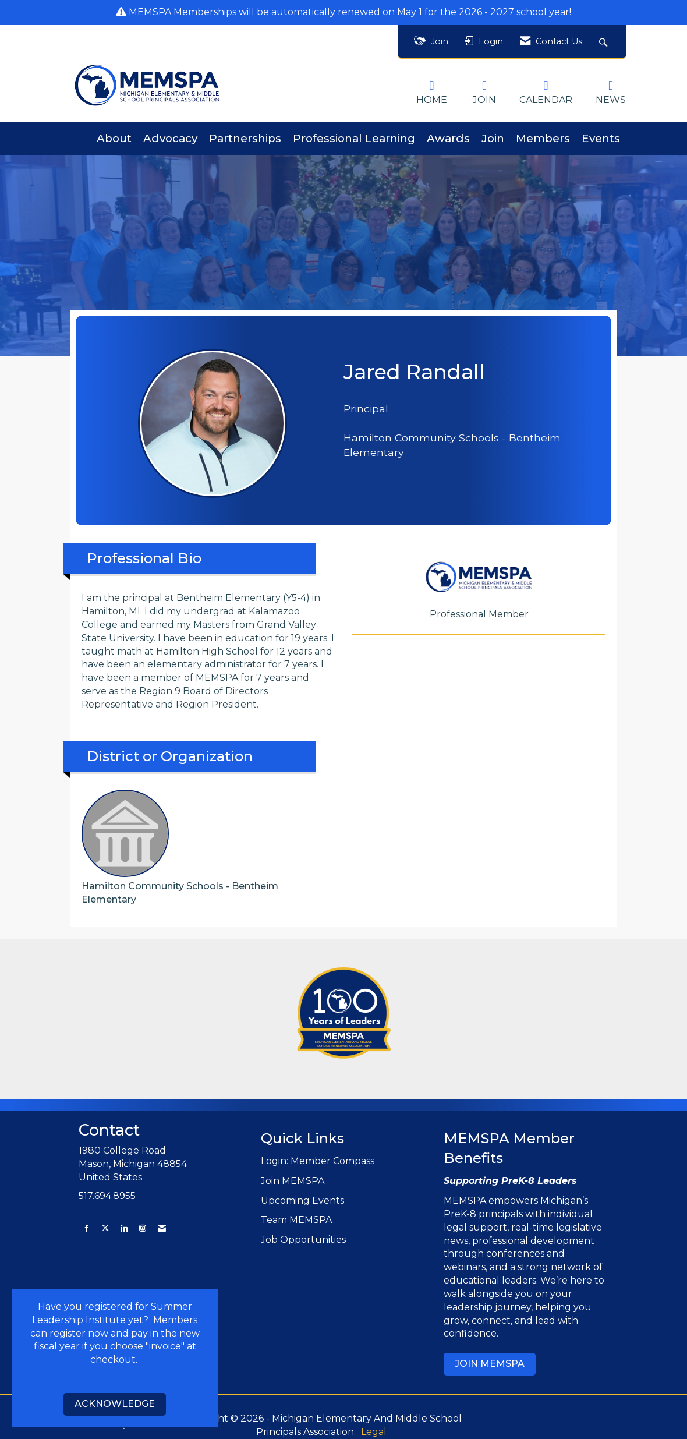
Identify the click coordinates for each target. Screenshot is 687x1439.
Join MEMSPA (292, 1180)
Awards (448, 138)
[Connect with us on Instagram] (142, 1228)
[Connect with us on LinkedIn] (124, 1228)
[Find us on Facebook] (87, 1228)
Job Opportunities (303, 1239)
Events (601, 138)
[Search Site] (604, 41)
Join (492, 138)
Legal (374, 1431)
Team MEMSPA (296, 1219)
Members (543, 138)
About (114, 138)
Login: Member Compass (317, 1160)
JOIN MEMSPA (490, 1363)
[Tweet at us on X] (105, 1228)
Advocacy (170, 138)
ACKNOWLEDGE (115, 1403)
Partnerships (245, 138)
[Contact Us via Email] (162, 1228)
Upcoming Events (302, 1200)
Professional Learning (354, 138)
